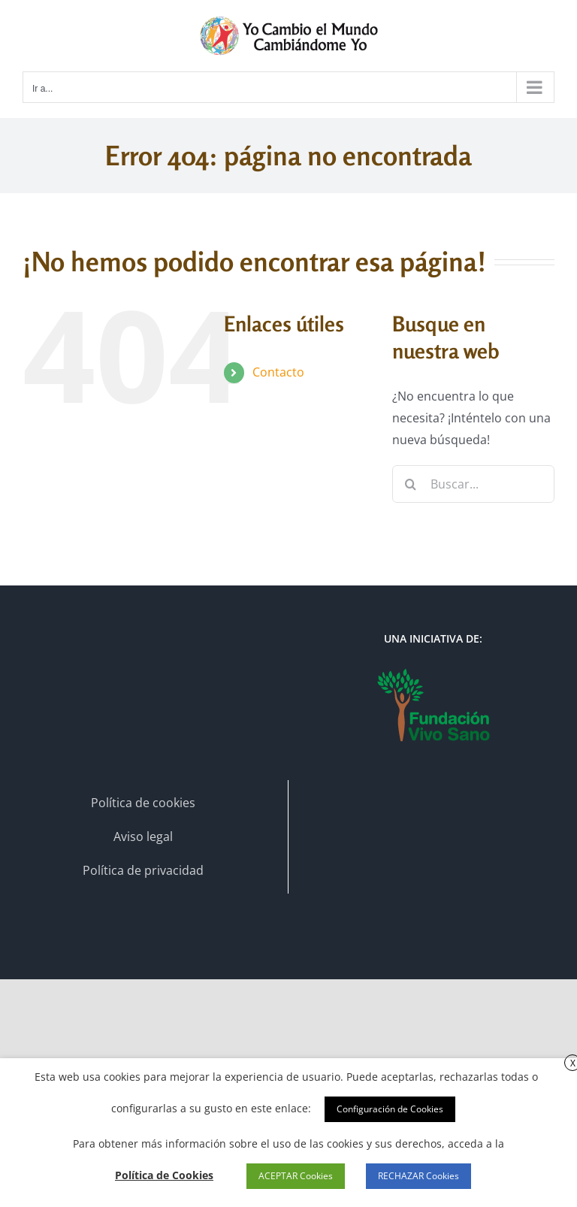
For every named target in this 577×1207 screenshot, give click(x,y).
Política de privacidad (143, 870)
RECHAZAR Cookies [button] (418, 1175)
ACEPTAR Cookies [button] (295, 1175)
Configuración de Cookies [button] (390, 1109)
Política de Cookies (164, 1175)
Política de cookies (143, 802)
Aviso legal (143, 836)
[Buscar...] (473, 484)
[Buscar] (411, 484)
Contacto (278, 372)
